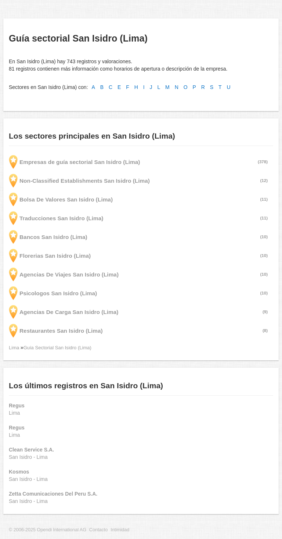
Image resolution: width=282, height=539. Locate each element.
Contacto (98, 529)
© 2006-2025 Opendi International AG (47, 529)
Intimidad (120, 529)
